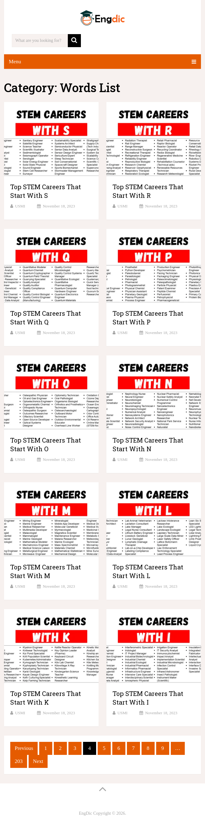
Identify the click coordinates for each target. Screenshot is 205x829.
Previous (24, 748)
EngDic (85, 813)
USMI (20, 206)
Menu (15, 62)
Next (38, 761)
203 (19, 761)
